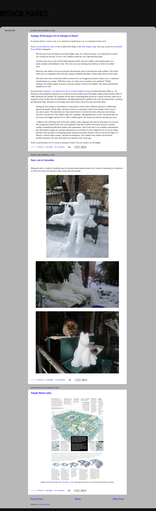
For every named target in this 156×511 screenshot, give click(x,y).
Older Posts (118, 499)
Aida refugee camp (89, 47)
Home (78, 499)
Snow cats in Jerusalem (42, 160)
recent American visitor (46, 47)
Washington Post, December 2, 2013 (62, 482)
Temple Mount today (41, 393)
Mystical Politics (23, 13)
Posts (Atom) (45, 504)
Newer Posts (37, 499)
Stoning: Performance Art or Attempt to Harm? (55, 36)
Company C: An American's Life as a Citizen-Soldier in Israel (66, 91)
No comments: (60, 147)
